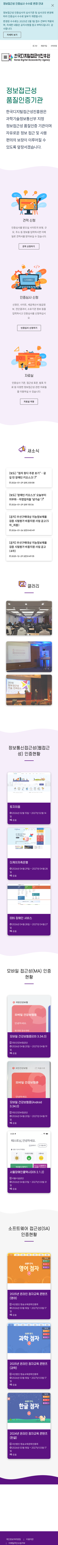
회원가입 (44, 46)
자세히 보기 (12, 34)
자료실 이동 (29, 401)
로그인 (35, 46)
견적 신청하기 (28, 246)
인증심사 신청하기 (29, 328)
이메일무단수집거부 (17, 1543)
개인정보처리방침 (13, 1539)
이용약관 (30, 1539)
